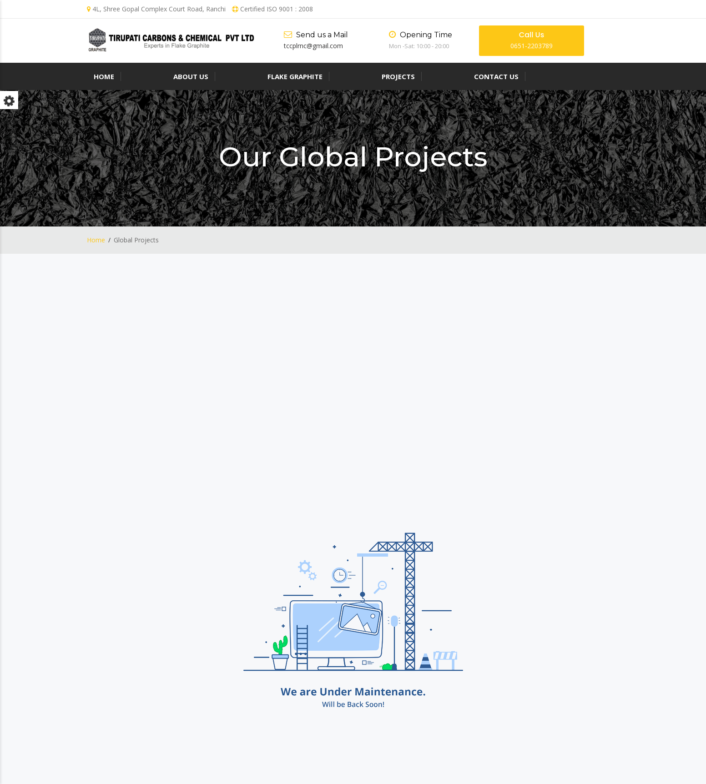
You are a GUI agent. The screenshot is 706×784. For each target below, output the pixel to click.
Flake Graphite (295, 76)
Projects (398, 76)
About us (190, 76)
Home (104, 76)
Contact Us (496, 76)
